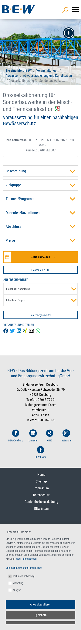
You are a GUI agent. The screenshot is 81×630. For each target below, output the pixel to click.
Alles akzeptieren (40, 604)
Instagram (66, 435)
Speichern (41, 615)
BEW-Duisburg (15, 435)
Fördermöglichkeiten (40, 315)
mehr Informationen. (26, 558)
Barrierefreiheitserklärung (41, 502)
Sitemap (41, 481)
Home (41, 475)
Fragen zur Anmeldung (42, 288)
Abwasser (12, 76)
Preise (42, 240)
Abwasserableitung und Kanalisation (47, 76)
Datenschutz (41, 495)
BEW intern (41, 508)
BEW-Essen (40, 452)
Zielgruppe (42, 185)
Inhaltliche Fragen (42, 300)
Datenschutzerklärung (17, 567)
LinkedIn (33, 435)
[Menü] (75, 9)
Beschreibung (42, 171)
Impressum (41, 488)
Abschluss (42, 226)
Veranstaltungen (47, 70)
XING (49, 435)
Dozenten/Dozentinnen (42, 212)
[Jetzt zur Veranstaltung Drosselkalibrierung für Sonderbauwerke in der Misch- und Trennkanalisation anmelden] (40, 257)
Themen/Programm (42, 198)
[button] (68, 33)
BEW (28, 70)
